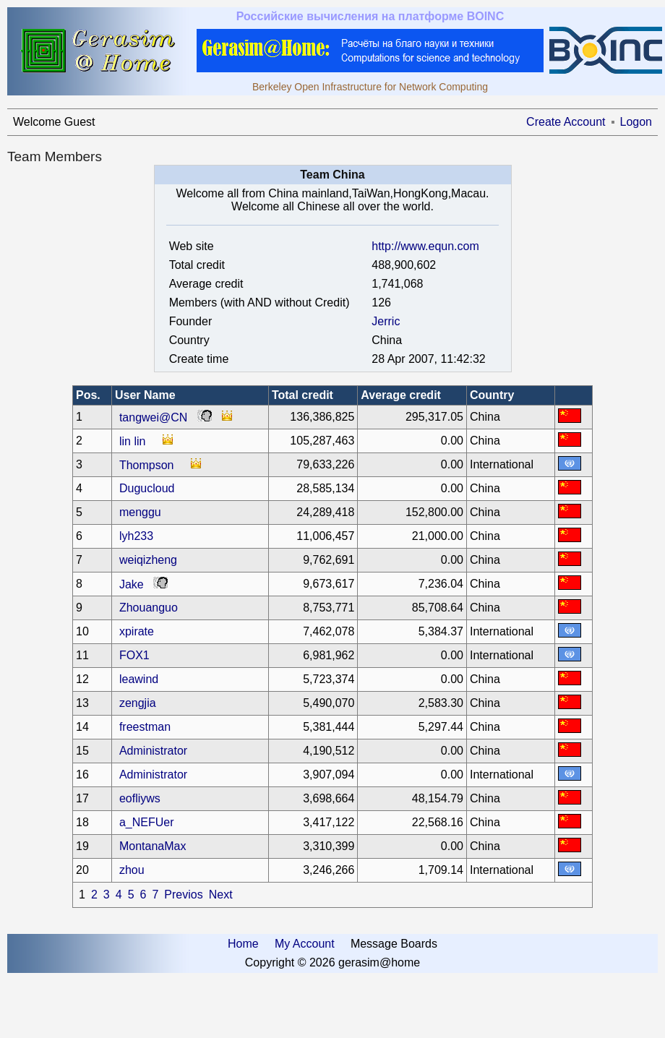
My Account (305, 944)
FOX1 (134, 655)
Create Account (565, 122)
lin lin (132, 441)
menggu (140, 512)
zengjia (137, 703)
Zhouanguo (148, 607)
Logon (636, 122)
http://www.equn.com (425, 246)
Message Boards (394, 944)
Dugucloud (147, 488)
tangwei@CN (153, 417)
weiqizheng (148, 560)
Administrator (153, 751)
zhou (132, 870)
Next (221, 894)
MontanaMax (152, 846)
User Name (145, 395)
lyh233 (136, 536)
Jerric (386, 321)
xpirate (136, 631)
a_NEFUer (146, 822)
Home (243, 944)
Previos (183, 894)
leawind (138, 679)
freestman (145, 727)
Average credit (401, 395)
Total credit (302, 395)
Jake (131, 584)
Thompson (146, 465)
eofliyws (139, 798)
